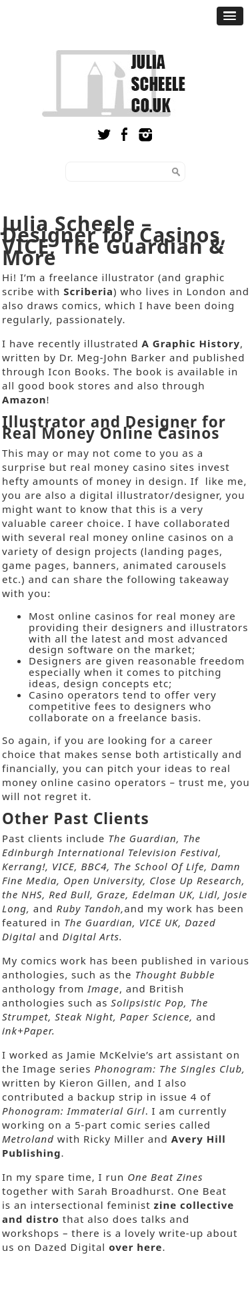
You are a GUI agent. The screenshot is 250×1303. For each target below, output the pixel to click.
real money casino (118, 467)
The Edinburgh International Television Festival (110, 845)
